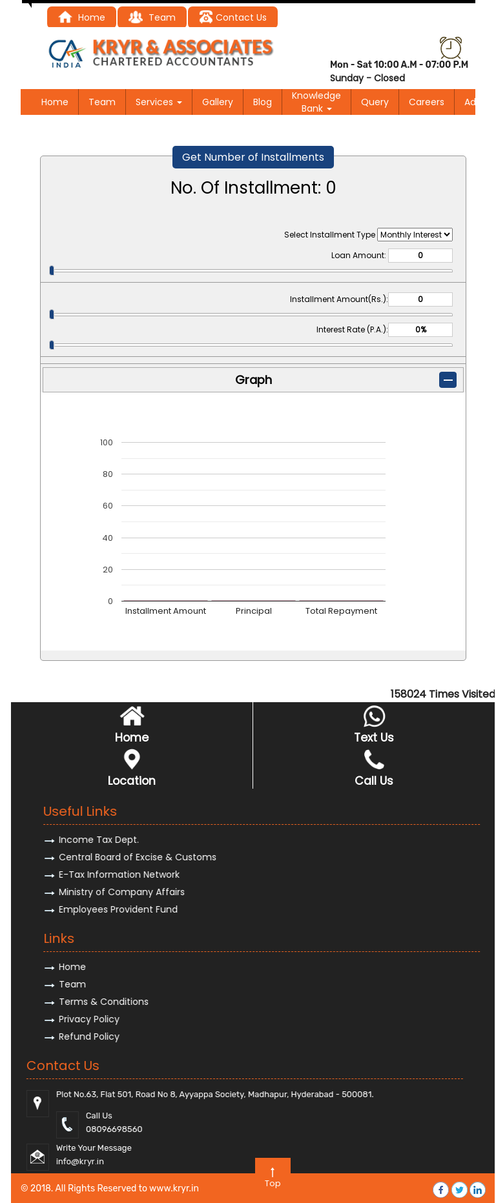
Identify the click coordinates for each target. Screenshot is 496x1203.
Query (375, 102)
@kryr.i (463, 1161)
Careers (426, 102)
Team (102, 102)
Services (159, 102)
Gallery (217, 102)
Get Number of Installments (253, 157)
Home (54, 102)
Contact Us (233, 17)
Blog (262, 102)
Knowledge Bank (316, 102)
